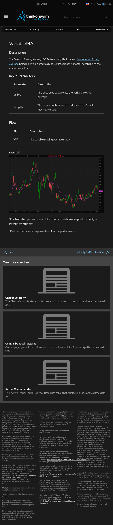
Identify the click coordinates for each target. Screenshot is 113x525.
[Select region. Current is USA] (80, 4)
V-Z (8, 252)
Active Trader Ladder (18, 389)
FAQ (79, 29)
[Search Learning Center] (84, 17)
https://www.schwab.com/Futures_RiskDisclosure (66, 459)
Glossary (59, 29)
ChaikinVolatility (15, 297)
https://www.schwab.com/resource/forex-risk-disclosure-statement (59, 475)
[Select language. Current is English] (51, 4)
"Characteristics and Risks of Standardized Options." (19, 476)
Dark (99, 4)
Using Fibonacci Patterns (20, 343)
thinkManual (10, 29)
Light (108, 4)
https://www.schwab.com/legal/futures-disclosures (57, 502)
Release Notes (102, 29)
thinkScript (35, 29)
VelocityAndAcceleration (93, 252)
